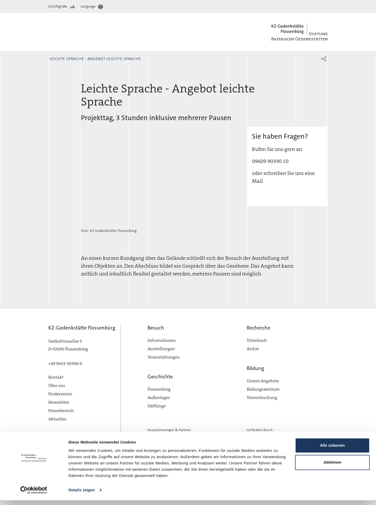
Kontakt (55, 377)
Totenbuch (257, 340)
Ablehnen (332, 467)
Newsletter (58, 402)
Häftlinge (157, 406)
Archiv (253, 348)
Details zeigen (81, 494)
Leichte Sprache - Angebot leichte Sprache (95, 58)
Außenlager (159, 397)
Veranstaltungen (164, 357)
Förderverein (60, 394)
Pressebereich (61, 410)
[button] (324, 59)
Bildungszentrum (263, 389)
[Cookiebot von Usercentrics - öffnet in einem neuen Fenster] (34, 495)
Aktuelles (57, 419)
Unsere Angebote (263, 381)
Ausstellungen (161, 348)
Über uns (56, 385)
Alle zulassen (332, 450)
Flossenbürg (159, 389)
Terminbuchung (262, 397)
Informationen (162, 340)
